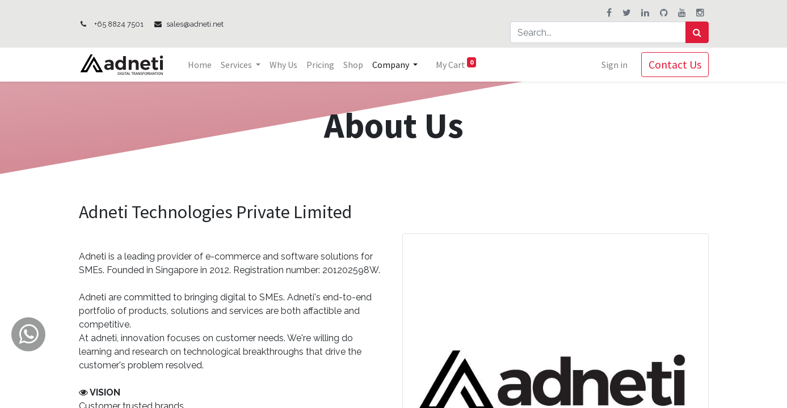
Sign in (614, 64)
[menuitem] (199, 64)
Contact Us (675, 64)
